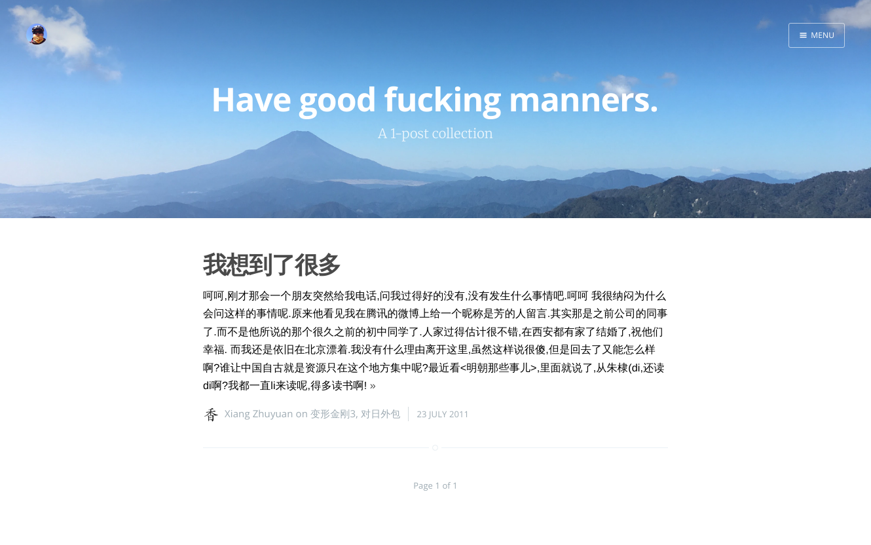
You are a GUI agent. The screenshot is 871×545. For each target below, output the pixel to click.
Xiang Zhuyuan (259, 414)
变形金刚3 (333, 414)
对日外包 (380, 414)
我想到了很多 (272, 264)
